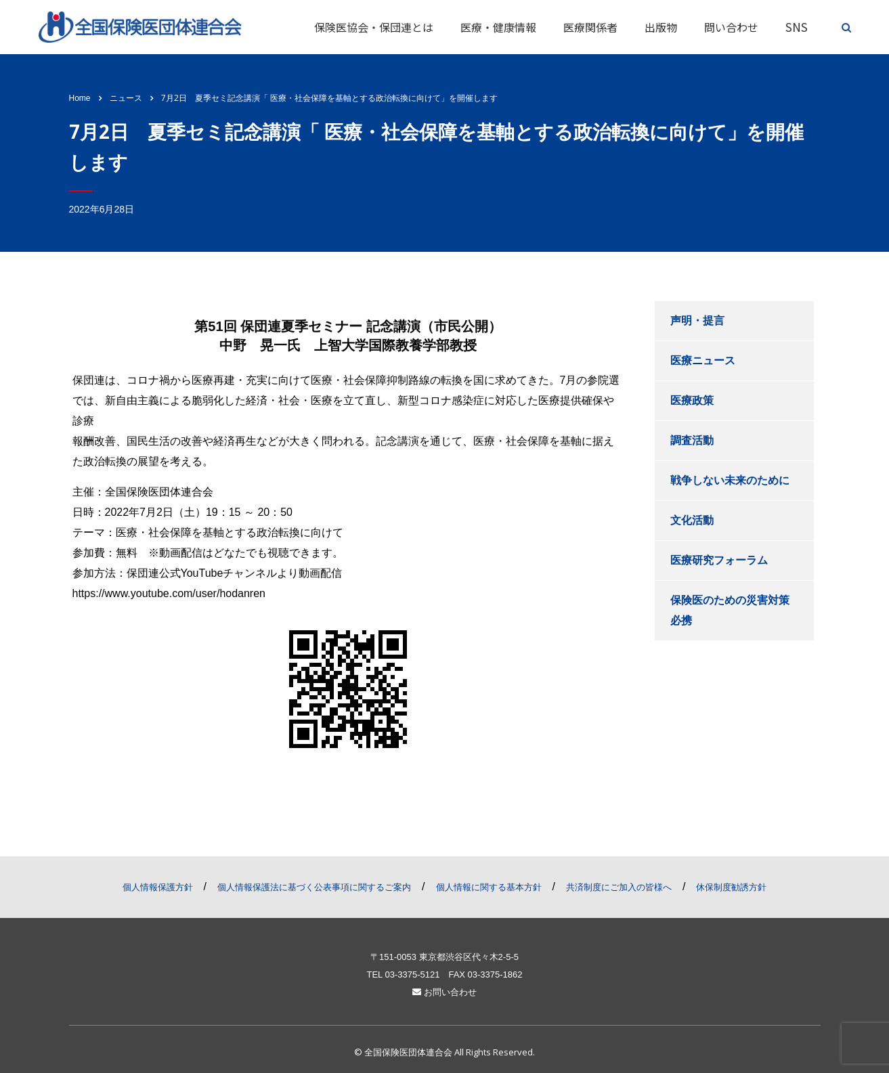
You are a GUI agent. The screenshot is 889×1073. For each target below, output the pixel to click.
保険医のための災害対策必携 (729, 610)
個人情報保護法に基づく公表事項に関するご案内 (314, 887)
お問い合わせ (444, 992)
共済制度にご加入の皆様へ (619, 887)
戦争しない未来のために (729, 480)
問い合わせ (731, 27)
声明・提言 (697, 320)
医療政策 (692, 400)
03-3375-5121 (412, 974)
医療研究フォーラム (719, 560)
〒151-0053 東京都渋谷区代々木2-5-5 (444, 957)
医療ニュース (702, 360)
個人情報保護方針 (158, 887)
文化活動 (692, 520)
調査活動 (692, 440)
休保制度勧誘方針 (731, 887)
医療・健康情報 (498, 27)
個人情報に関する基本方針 (489, 887)
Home (80, 98)
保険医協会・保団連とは (373, 27)
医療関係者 (590, 27)
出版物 (661, 27)
